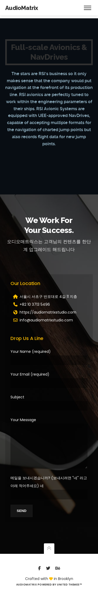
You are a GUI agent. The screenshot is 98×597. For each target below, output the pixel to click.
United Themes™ (69, 585)
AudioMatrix (21, 7)
